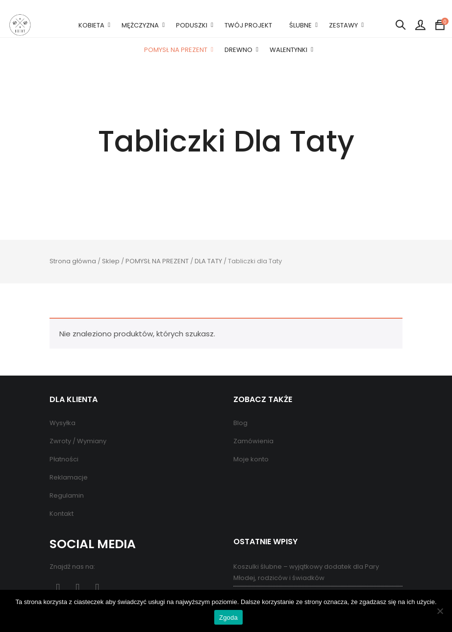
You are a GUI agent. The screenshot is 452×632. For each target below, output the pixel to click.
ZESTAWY (343, 25)
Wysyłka (62, 423)
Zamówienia (253, 441)
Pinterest (77, 588)
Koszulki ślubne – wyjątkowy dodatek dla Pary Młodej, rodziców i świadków (306, 572)
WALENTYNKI (288, 49)
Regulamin (67, 495)
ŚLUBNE (300, 25)
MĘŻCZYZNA (140, 25)
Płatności (64, 459)
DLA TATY (208, 261)
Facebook (58, 588)
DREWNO (238, 49)
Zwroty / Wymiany (78, 441)
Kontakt (62, 513)
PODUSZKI (191, 25)
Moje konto (251, 459)
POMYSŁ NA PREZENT (175, 49)
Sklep (111, 261)
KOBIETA (91, 25)
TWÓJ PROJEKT (248, 25)
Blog (240, 423)
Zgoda (228, 617)
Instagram (97, 588)
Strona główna (73, 261)
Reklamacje (69, 477)
